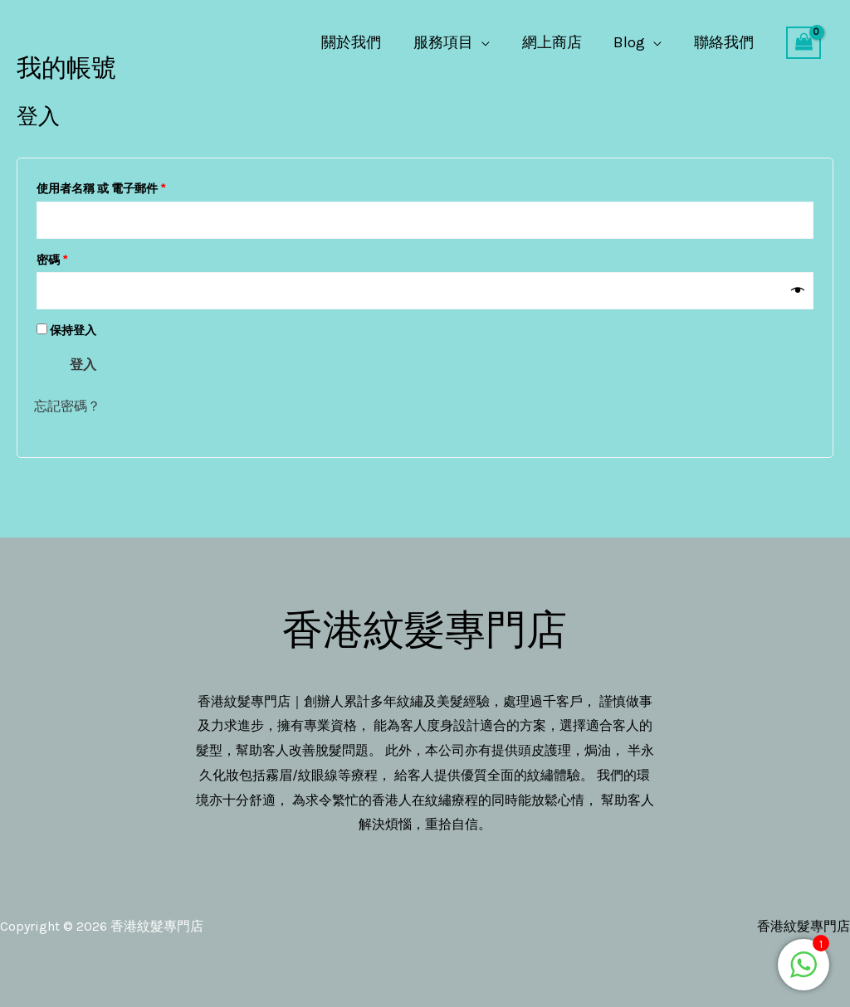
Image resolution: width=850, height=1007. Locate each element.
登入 (83, 364)
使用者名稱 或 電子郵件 (107, 187)
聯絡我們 (725, 42)
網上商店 (557, 42)
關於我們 (361, 42)
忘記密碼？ (67, 406)
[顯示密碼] (797, 291)
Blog (632, 42)
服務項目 (451, 42)
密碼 (58, 258)
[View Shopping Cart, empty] (803, 43)
